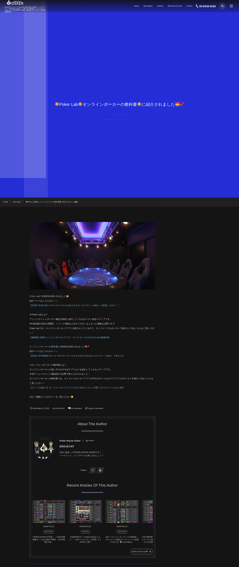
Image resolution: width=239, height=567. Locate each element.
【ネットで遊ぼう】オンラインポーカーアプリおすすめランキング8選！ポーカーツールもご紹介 (77, 387)
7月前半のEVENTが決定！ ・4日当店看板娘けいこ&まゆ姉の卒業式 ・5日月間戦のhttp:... (48, 541)
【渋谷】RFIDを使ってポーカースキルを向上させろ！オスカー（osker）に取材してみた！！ (75, 305)
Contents (85, 533)
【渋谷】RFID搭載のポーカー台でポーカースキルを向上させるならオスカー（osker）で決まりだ (77, 355)
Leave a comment (95, 408)
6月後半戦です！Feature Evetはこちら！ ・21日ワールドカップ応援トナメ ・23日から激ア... (85, 541)
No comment (76, 408)
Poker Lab (34, 296)
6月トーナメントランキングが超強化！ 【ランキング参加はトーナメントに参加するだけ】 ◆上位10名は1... (122, 541)
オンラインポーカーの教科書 (44, 346)
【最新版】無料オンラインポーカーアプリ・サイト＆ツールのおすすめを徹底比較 (70, 337)
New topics (49, 533)
